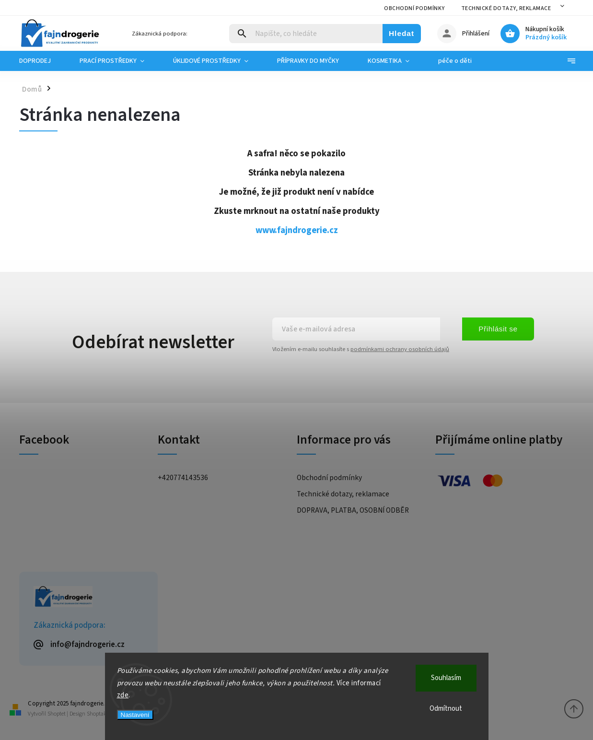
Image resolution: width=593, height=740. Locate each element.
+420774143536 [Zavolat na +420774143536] (183, 477)
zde (123, 695)
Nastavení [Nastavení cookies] (135, 714)
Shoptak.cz (100, 714)
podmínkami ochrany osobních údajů (399, 349)
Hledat (401, 33)
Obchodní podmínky (414, 8)
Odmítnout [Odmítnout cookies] (446, 709)
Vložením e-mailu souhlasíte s (360, 349)
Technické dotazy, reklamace (506, 8)
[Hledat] (306, 33)
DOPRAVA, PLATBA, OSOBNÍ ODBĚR (353, 510)
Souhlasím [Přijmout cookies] (446, 678)
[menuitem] (42, 61)
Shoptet (56, 714)
